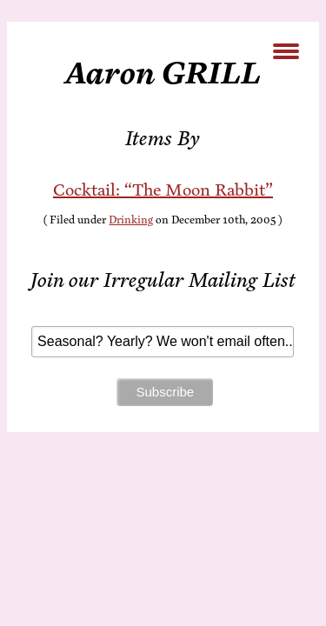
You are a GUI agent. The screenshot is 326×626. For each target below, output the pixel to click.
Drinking (131, 220)
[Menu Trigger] (285, 50)
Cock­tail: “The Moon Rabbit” (163, 190)
